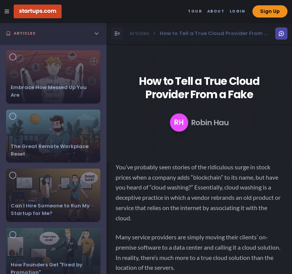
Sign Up (270, 11)
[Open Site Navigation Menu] (7, 11)
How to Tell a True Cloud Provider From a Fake (199, 88)
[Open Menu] (117, 33)
